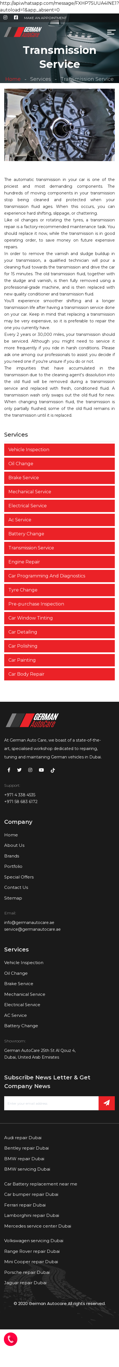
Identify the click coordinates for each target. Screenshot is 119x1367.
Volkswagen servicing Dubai (33, 1240)
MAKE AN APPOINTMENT (45, 18)
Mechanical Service (29, 491)
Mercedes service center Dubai (37, 1226)
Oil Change (20, 463)
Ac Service (19, 519)
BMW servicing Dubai (27, 1169)
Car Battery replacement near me (40, 1184)
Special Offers (19, 877)
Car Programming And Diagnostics (46, 576)
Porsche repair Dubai (27, 1272)
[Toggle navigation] (46, 33)
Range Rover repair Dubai (32, 1251)
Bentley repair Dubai (26, 1148)
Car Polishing (23, 646)
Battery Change (26, 533)
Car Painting (22, 660)
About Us (14, 845)
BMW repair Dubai (24, 1158)
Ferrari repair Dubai (25, 1205)
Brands (11, 856)
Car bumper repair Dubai (31, 1194)
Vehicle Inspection (28, 449)
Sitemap (13, 898)
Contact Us (16, 887)
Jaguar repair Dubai (25, 1282)
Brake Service (23, 477)
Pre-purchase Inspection (36, 604)
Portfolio (13, 866)
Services (40, 79)
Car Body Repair (26, 674)
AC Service (15, 1015)
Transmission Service (31, 548)
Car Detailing (22, 632)
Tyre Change (23, 590)
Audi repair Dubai (22, 1137)
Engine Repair (24, 562)
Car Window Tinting (30, 618)
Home (13, 79)
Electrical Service (27, 505)
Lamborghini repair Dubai (31, 1215)
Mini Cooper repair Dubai (31, 1261)
